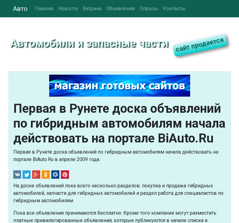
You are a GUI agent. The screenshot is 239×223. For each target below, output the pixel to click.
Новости (68, 8)
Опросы (149, 8)
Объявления (120, 8)
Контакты (174, 8)
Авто (20, 8)
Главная (44, 8)
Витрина (92, 8)
